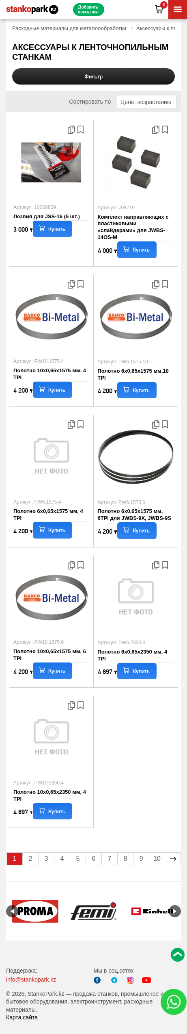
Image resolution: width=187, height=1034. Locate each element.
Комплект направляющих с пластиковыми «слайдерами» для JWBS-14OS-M (133, 227)
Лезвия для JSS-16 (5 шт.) (46, 216)
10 (157, 858)
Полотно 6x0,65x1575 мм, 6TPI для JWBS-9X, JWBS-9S (135, 514)
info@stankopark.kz (31, 979)
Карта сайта (22, 1017)
